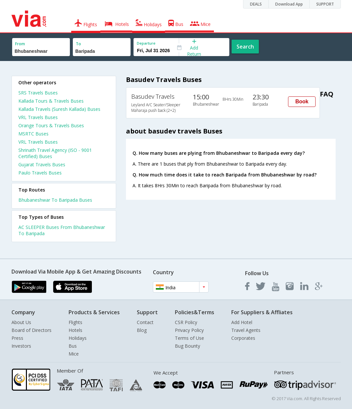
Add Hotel (241, 322)
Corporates (243, 338)
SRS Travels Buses (38, 93)
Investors (21, 346)
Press (17, 338)
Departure (146, 43)
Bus (73, 346)
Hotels (75, 330)
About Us (21, 322)
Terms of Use (189, 338)
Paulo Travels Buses (40, 173)
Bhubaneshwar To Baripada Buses (55, 200)
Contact (145, 322)
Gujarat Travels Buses (41, 164)
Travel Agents (245, 330)
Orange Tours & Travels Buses (51, 125)
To (78, 44)
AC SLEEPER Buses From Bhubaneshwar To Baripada (61, 230)
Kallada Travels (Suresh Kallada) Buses (59, 109)
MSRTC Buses (33, 134)
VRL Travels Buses (38, 117)
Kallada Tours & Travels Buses (51, 101)
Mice (74, 354)
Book (301, 101)
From (20, 44)
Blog (142, 330)
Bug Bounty (187, 346)
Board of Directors (31, 330)
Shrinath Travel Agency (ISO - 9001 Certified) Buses (55, 153)
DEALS (256, 4)
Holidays (78, 338)
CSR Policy (186, 322)
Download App (289, 4)
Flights (75, 322)
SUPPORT (325, 4)
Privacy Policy (189, 330)
